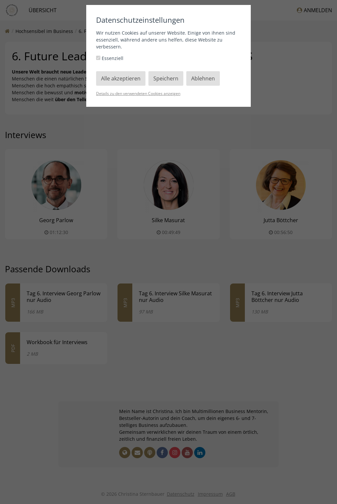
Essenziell (109, 58)
